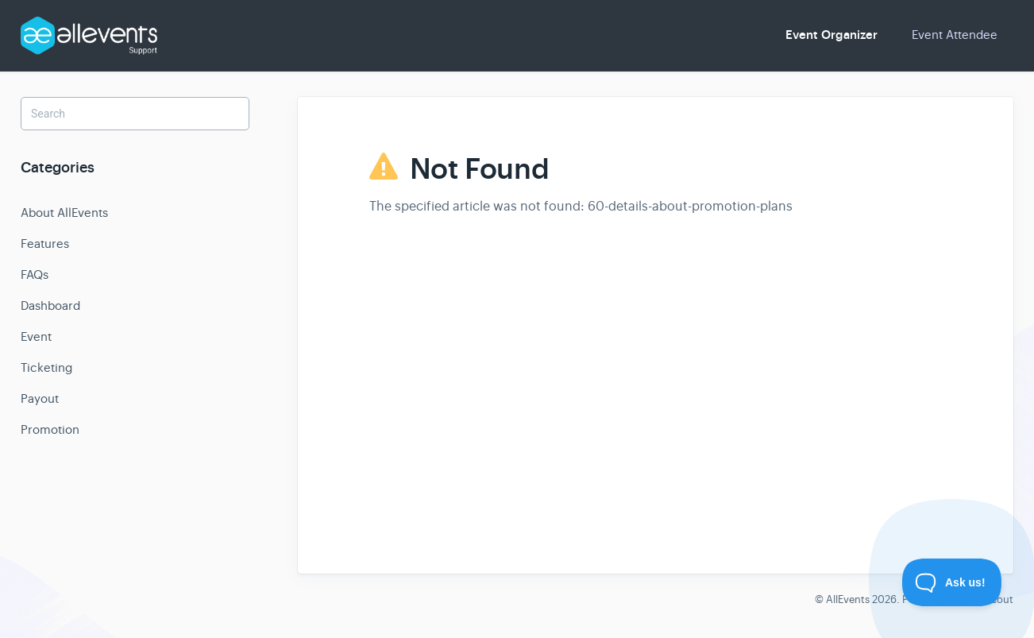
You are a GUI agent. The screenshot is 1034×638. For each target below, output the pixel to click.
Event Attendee (954, 34)
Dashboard (50, 305)
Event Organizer (831, 35)
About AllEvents (64, 212)
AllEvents (848, 599)
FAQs (34, 274)
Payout (40, 398)
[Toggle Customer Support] (952, 582)
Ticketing (46, 367)
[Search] (135, 113)
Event (36, 336)
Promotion (50, 429)
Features (45, 243)
